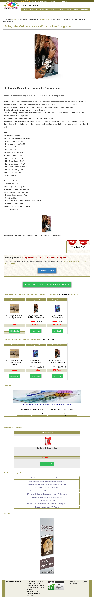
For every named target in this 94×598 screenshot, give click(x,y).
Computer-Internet (47, 432)
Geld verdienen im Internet (39, 415)
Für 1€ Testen (39, 10)
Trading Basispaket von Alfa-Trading (47, 507)
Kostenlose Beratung (65, 10)
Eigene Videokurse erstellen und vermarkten (47, 497)
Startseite (14, 19)
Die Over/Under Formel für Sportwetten (47, 487)
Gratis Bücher (84, 10)
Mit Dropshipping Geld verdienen (70, 413)
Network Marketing (71, 415)
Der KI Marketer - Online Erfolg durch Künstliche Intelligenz (47, 484)
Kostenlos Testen (27, 10)
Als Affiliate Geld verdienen (51, 413)
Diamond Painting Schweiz (35, 585)
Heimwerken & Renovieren (35, 582)
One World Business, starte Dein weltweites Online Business (47, 478)
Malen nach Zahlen (33, 591)
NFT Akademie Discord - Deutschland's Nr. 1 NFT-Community (47, 494)
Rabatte (75, 10)
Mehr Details (14, 331)
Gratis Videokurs (50, 10)
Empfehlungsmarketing (24, 415)
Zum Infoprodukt (47, 464)
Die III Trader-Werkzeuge (47, 500)
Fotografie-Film (15, 300)
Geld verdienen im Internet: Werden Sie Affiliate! (28, 413)
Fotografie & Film (44, 19)
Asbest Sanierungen (33, 584)
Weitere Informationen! (47, 270)
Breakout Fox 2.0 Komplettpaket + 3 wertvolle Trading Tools (47, 504)
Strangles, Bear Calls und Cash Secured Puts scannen (47, 481)
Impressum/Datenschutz (13, 582)
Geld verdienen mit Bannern (56, 415)
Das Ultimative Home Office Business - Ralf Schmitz (47, 491)
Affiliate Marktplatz (34, 5)
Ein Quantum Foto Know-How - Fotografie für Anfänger (14, 317)
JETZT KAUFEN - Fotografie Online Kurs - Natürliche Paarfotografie (47, 284)
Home (24, 5)
